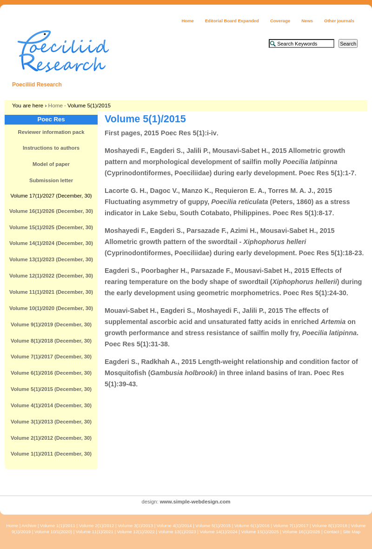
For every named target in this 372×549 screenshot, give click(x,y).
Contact (331, 531)
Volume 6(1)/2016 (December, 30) (51, 373)
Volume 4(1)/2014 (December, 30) (51, 405)
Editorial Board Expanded (232, 20)
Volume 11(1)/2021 (94, 531)
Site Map (351, 531)
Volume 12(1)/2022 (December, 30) (51, 275)
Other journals (339, 20)
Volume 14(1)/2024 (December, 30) (51, 243)
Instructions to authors (51, 148)
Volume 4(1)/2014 (174, 525)
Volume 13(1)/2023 (177, 531)
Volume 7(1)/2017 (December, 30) (51, 356)
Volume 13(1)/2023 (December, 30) (51, 259)
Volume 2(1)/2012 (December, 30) (51, 438)
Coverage (280, 20)
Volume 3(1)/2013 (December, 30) (51, 421)
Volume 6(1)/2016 (252, 525)
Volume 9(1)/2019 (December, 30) (51, 324)
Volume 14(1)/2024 (219, 531)
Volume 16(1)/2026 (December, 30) (51, 211)
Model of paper (51, 164)
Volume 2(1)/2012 (96, 525)
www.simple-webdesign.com (195, 501)
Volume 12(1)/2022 (136, 531)
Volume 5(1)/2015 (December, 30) (51, 389)
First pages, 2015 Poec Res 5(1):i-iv (161, 133)
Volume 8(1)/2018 (329, 525)
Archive (28, 525)
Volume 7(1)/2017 (290, 525)
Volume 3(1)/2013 (135, 525)
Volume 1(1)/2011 (57, 525)
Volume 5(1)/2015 (213, 525)
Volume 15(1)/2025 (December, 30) (51, 227)
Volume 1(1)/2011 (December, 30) (51, 453)
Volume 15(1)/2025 (260, 531)
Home (187, 20)
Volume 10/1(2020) (53, 531)
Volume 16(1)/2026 (301, 531)
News (307, 20)
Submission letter (51, 180)
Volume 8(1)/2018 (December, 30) (51, 341)
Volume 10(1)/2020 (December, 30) (51, 308)
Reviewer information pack (51, 132)
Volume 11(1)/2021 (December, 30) (51, 292)
